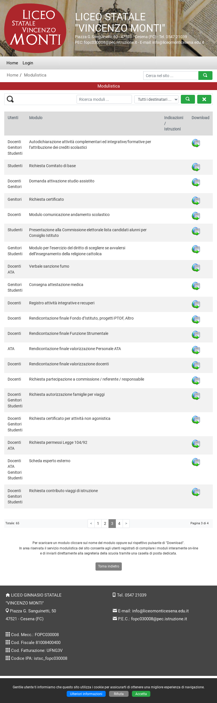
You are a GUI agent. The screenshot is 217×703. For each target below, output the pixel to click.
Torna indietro (108, 566)
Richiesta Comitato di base (52, 165)
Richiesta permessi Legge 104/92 (58, 442)
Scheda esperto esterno (49, 461)
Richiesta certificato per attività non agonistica (69, 418)
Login (28, 63)
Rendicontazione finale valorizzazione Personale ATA (75, 348)
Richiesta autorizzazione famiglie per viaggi (67, 394)
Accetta (141, 694)
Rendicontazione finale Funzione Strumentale (68, 333)
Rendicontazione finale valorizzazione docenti (69, 364)
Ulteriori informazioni (86, 694)
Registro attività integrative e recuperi (61, 303)
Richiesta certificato (46, 199)
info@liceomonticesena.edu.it (160, 611)
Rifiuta (119, 694)
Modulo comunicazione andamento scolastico (69, 214)
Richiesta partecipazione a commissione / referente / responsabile (86, 379)
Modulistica (35, 75)
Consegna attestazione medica (56, 284)
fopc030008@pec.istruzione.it (159, 618)
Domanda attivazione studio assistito (61, 181)
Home (12, 63)
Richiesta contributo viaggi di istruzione (63, 490)
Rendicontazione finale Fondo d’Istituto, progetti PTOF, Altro (81, 318)
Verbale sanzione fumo (49, 266)
